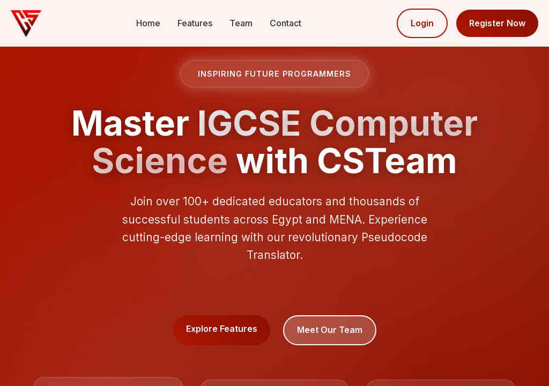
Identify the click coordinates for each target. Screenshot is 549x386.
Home (148, 23)
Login (422, 23)
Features (194, 23)
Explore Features (221, 328)
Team (241, 23)
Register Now (497, 23)
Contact (285, 23)
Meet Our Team (329, 329)
